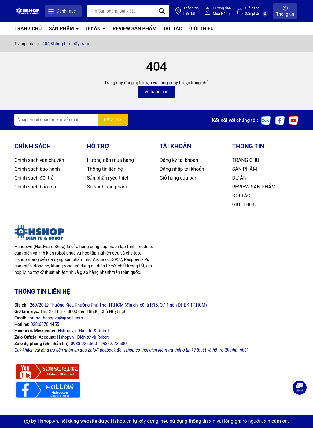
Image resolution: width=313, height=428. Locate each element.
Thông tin (191, 11)
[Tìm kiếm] (161, 11)
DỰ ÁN (94, 29)
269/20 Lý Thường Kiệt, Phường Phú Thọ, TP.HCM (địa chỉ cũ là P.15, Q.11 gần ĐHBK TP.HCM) (118, 305)
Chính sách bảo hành (37, 169)
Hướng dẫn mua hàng (110, 160)
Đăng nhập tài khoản (182, 169)
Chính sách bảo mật (36, 187)
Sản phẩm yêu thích (108, 178)
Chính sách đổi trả (34, 178)
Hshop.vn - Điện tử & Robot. (84, 330)
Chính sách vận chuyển (39, 160)
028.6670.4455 (45, 324)
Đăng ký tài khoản (179, 160)
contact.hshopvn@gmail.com (55, 317)
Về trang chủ (156, 91)
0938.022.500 (84, 343)
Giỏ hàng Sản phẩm (256, 11)
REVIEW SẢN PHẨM (134, 29)
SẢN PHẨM (62, 29)
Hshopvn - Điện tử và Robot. (83, 337)
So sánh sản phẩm (107, 187)
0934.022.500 (113, 343)
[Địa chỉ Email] (71, 120)
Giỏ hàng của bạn (178, 178)
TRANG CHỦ (28, 29)
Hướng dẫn (222, 11)
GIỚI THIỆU (201, 29)
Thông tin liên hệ (105, 169)
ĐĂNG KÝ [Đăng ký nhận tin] (113, 119)
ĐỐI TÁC (173, 29)
